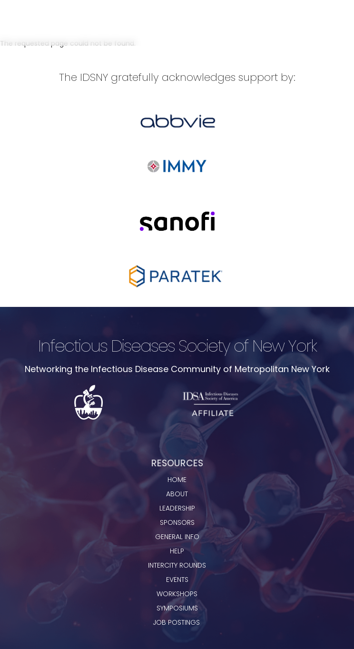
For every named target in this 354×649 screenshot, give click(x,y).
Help (177, 551)
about (177, 494)
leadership (177, 508)
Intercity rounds (177, 565)
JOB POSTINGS (177, 622)
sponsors (177, 522)
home (177, 479)
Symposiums (177, 608)
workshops (177, 594)
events (177, 579)
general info (177, 536)
